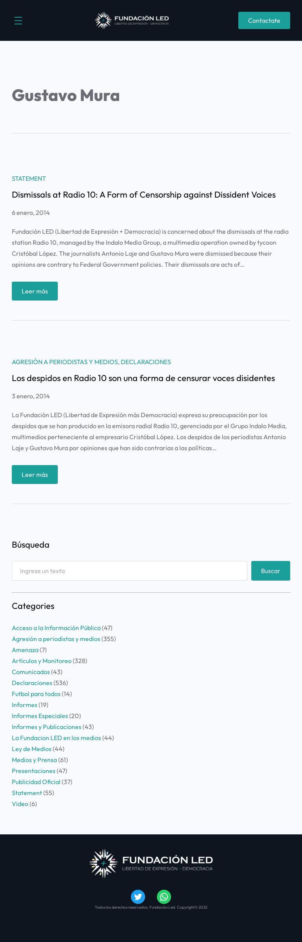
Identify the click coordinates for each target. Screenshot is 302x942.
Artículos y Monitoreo (42, 661)
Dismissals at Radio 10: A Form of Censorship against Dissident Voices (144, 194)
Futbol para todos (36, 694)
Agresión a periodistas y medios (65, 362)
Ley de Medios (32, 749)
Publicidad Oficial (36, 782)
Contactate (264, 20)
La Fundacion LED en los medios (56, 738)
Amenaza (25, 650)
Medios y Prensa (34, 760)
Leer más (37, 293)
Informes (24, 705)
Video (20, 804)
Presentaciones (33, 771)
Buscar (270, 571)
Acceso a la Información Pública (56, 628)
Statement (29, 178)
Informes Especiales (40, 716)
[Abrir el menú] (18, 20)
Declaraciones (146, 362)
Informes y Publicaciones (46, 727)
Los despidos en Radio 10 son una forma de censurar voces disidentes (143, 378)
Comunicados (31, 672)
